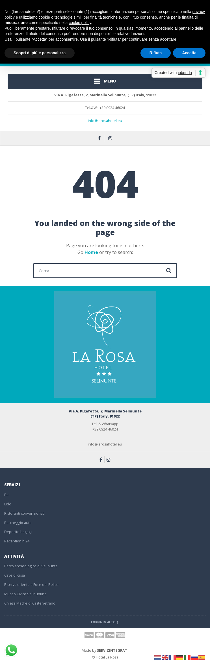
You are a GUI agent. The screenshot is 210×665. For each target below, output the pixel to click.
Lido (7, 504)
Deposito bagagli (18, 531)
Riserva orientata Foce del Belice (31, 584)
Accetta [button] (189, 53)
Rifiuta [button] (156, 53)
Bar (7, 494)
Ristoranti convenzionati (24, 513)
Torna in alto (105, 622)
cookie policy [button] (80, 22)
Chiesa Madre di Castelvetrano (29, 603)
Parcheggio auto (18, 522)
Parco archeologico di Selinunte (31, 566)
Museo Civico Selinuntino (25, 594)
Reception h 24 (16, 541)
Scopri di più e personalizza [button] (40, 53)
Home (91, 252)
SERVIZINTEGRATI (113, 650)
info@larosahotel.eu (105, 120)
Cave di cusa (14, 575)
